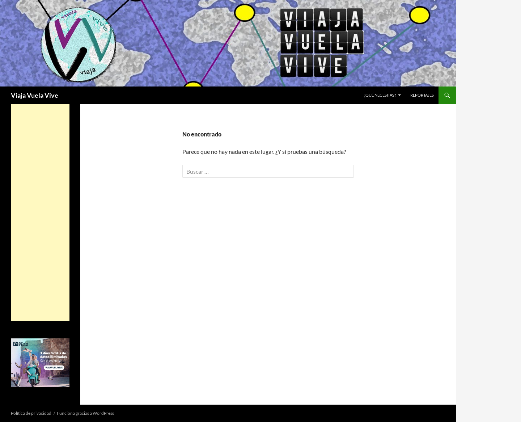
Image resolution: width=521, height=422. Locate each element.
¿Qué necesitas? (380, 95)
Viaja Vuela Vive (34, 95)
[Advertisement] (40, 212)
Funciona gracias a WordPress (85, 413)
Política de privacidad (31, 413)
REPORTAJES (422, 95)
